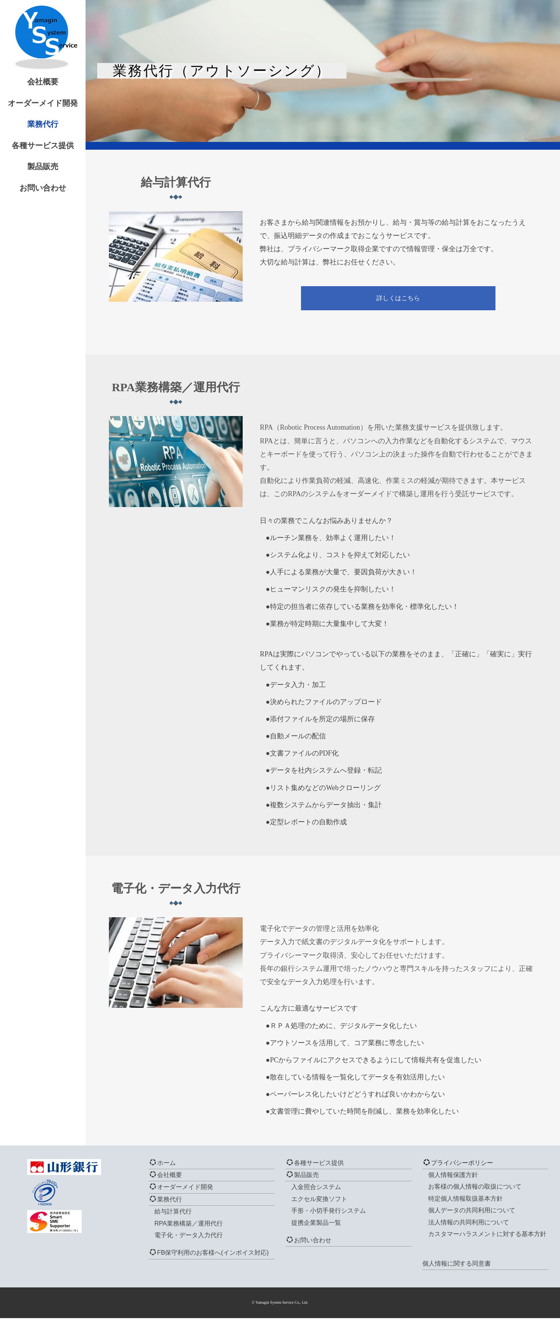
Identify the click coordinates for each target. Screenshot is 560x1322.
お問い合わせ (58, 188)
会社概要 (58, 81)
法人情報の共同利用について (468, 1226)
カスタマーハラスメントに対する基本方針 (487, 1238)
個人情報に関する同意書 (456, 1267)
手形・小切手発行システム (328, 1214)
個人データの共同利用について (471, 1214)
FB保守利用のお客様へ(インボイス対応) (209, 1257)
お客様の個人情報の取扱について (475, 1190)
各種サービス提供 (58, 145)
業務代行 (58, 124)
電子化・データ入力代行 (188, 1239)
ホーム (163, 1166)
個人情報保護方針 (453, 1178)
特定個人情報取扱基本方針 (465, 1202)
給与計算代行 (173, 1215)
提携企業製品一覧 (316, 1226)
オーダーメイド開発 (58, 103)
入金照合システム (316, 1191)
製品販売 (58, 166)
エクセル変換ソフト (319, 1203)
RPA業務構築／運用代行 (188, 1227)
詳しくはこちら (408, 295)
